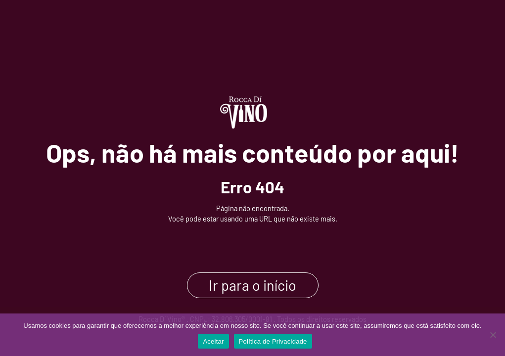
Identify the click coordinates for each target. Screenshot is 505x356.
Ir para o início (252, 285)
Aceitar (213, 341)
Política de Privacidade (273, 341)
